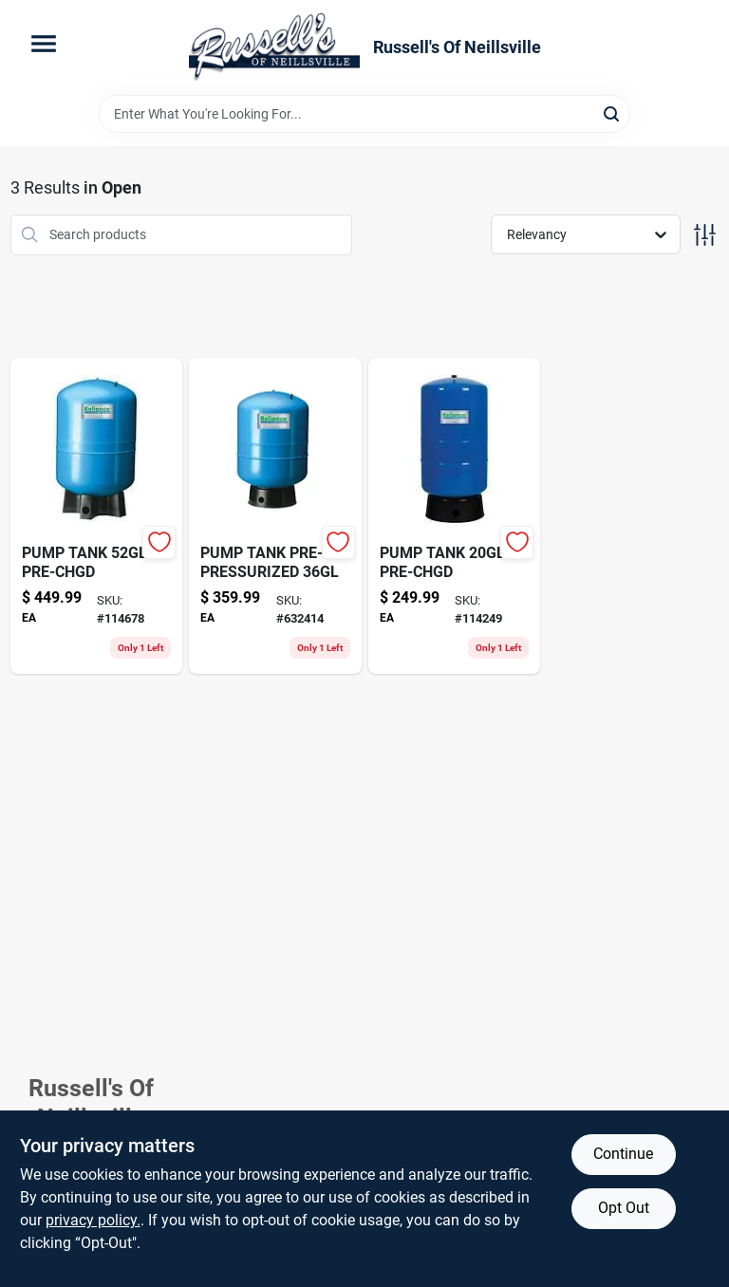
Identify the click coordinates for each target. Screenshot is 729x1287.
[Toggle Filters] (705, 235)
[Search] (612, 112)
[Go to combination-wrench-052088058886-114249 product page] (454, 516)
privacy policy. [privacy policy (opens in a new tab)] (93, 1220)
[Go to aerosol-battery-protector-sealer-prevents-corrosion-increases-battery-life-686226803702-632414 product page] (275, 516)
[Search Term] (364, 114)
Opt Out (623, 1208)
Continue (623, 1154)
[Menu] (43, 43)
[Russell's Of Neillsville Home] (274, 47)
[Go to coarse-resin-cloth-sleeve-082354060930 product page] (96, 516)
